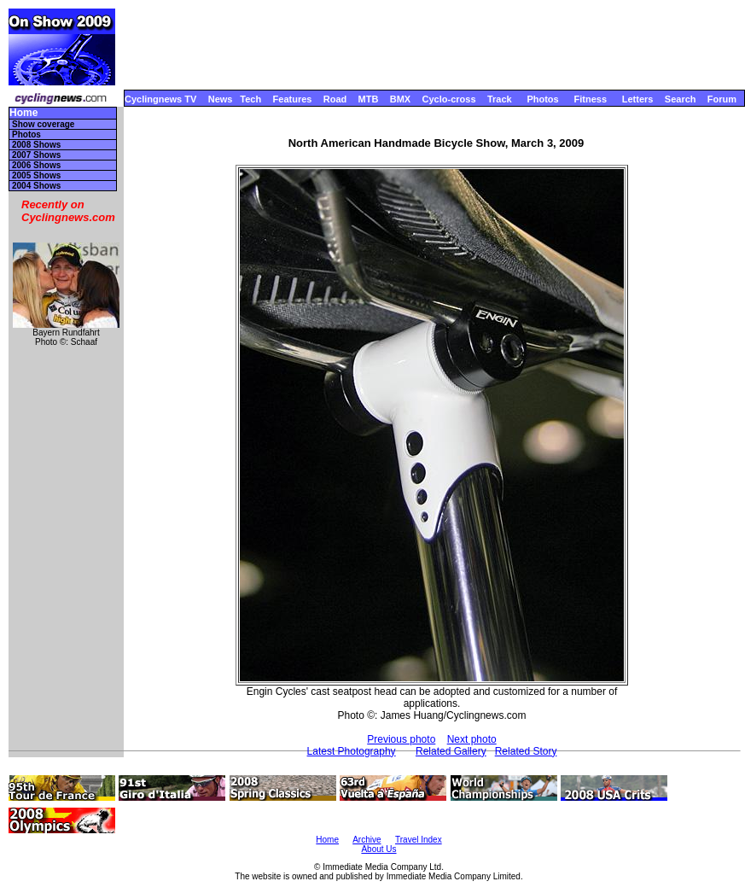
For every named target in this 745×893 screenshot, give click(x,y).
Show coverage (43, 124)
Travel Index (418, 839)
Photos (542, 99)
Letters (638, 99)
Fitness (590, 99)
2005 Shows (36, 175)
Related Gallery (451, 751)
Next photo (472, 739)
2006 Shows (36, 165)
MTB (368, 99)
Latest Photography (351, 751)
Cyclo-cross (449, 99)
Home (23, 113)
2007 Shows (36, 155)
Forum (721, 99)
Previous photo (401, 739)
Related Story (526, 751)
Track (499, 99)
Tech (250, 99)
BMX (400, 99)
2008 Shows (36, 144)
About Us (378, 849)
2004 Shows (36, 185)
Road (335, 99)
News (220, 99)
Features (292, 99)
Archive (366, 839)
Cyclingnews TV (160, 99)
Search (680, 99)
